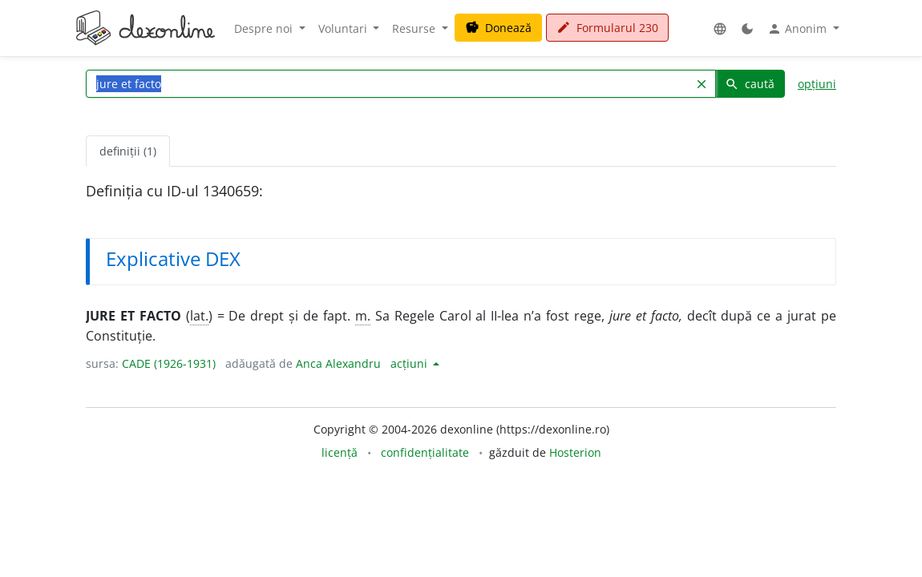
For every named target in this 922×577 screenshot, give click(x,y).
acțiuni (410, 363)
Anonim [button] (798, 29)
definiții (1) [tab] (127, 151)
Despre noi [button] (265, 28)
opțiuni (817, 83)
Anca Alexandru (338, 363)
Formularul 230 (607, 27)
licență (339, 452)
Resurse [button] (415, 28)
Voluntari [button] (344, 28)
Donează (498, 27)
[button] (720, 28)
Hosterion (575, 452)
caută (749, 83)
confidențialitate (425, 452)
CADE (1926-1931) (169, 363)
